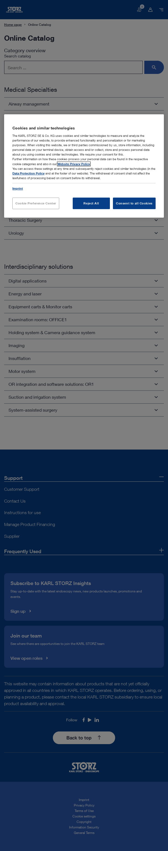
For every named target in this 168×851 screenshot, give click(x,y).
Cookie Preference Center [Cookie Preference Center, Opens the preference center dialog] (35, 203)
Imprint (17, 188)
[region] (84, 166)
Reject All (91, 203)
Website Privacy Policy (74, 164)
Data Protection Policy (28, 173)
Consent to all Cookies (134, 203)
